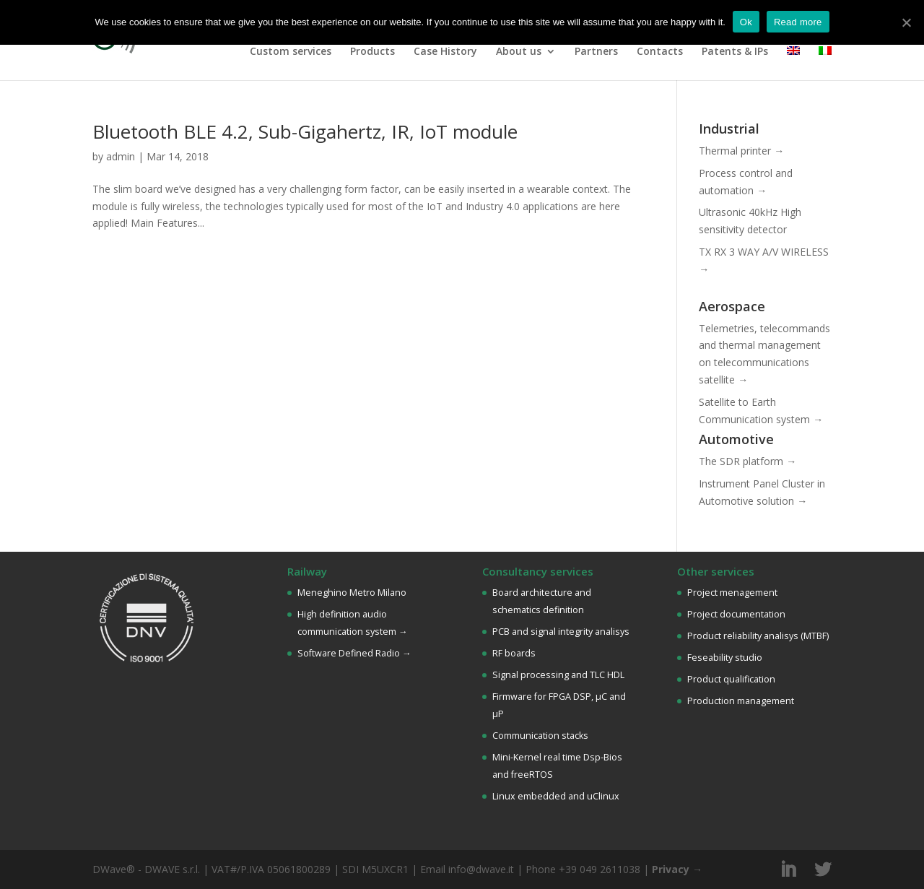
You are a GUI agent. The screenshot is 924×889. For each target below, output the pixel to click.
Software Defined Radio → (354, 653)
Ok (746, 22)
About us (518, 52)
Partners (596, 52)
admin (120, 156)
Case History (445, 52)
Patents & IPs (735, 52)
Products (372, 52)
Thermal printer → (741, 150)
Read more (798, 22)
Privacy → (677, 869)
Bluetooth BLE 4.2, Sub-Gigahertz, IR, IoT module (305, 131)
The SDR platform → (747, 461)
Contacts (660, 52)
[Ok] (906, 22)
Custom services (290, 52)
